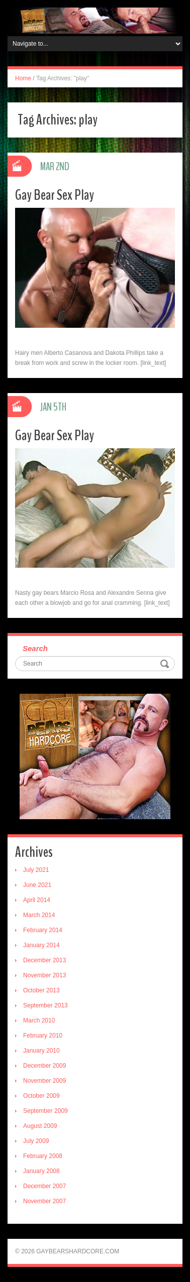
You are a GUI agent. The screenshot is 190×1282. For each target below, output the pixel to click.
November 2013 (44, 975)
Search (35, 648)
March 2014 (39, 915)
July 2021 (36, 869)
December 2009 (44, 1065)
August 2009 (40, 1125)
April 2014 (36, 900)
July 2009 (36, 1140)
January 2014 (41, 945)
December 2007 (44, 1186)
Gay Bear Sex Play (54, 195)
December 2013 (44, 960)
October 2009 (41, 1095)
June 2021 (37, 884)
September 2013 (45, 1005)
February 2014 (42, 930)
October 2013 (41, 990)
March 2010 (39, 1020)
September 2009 (45, 1110)
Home (23, 78)
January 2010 (41, 1050)
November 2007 (44, 1201)
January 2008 (41, 1171)
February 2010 (42, 1035)
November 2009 (44, 1080)
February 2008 (42, 1156)
